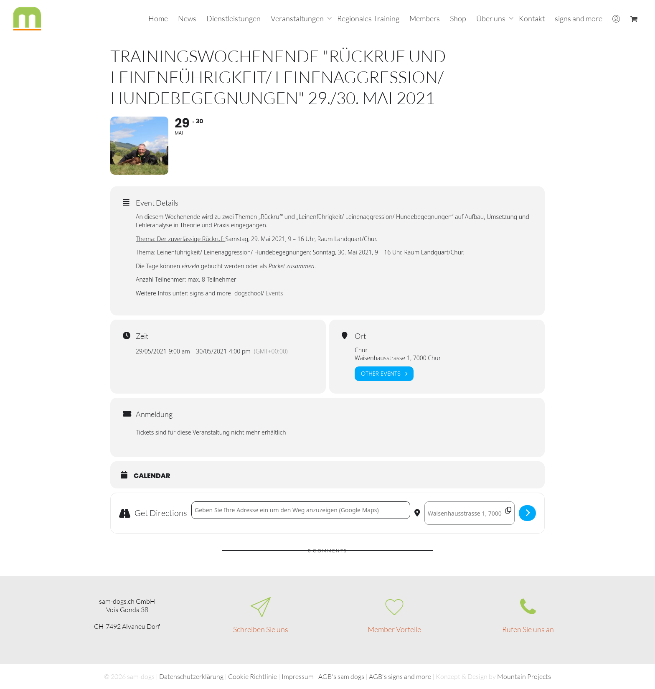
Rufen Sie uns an (528, 629)
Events (274, 293)
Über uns (491, 18)
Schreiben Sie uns (260, 629)
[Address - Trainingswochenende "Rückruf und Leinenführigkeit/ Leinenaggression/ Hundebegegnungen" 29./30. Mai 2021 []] (300, 510)
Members (424, 18)
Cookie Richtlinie (252, 676)
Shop (458, 18)
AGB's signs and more (400, 676)
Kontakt (532, 18)
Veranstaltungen (298, 18)
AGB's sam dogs (341, 676)
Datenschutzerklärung (191, 676)
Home (158, 18)
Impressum (298, 676)
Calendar (152, 476)
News (187, 18)
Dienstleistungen (233, 18)
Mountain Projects (524, 676)
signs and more (578, 18)
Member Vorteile (394, 629)
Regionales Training (368, 18)
